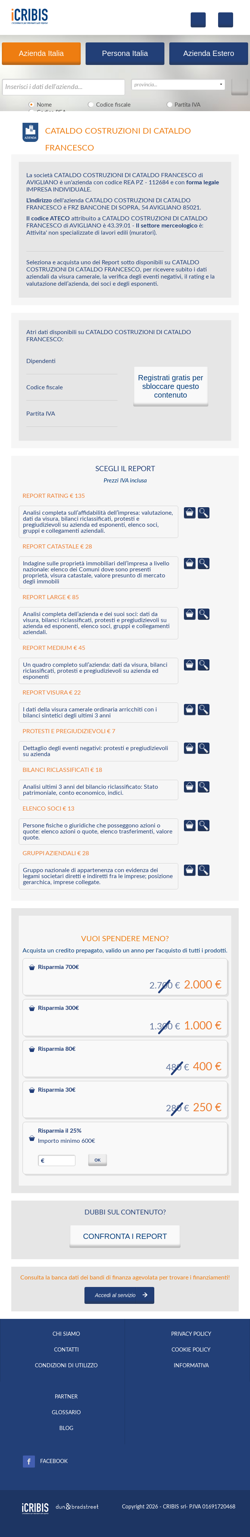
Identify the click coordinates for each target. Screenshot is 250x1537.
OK (98, 1160)
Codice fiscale (108, 104)
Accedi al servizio (115, 1295)
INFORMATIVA (191, 1365)
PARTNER (66, 1397)
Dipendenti (41, 361)
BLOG (66, 1428)
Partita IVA (182, 104)
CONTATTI (66, 1350)
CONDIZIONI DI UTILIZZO (66, 1365)
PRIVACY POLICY (191, 1334)
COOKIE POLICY (191, 1350)
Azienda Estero (208, 53)
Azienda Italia (41, 53)
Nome (39, 104)
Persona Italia (125, 53)
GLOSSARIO (66, 1412)
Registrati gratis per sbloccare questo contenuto (170, 386)
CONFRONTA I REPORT (125, 1236)
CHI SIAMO (66, 1334)
